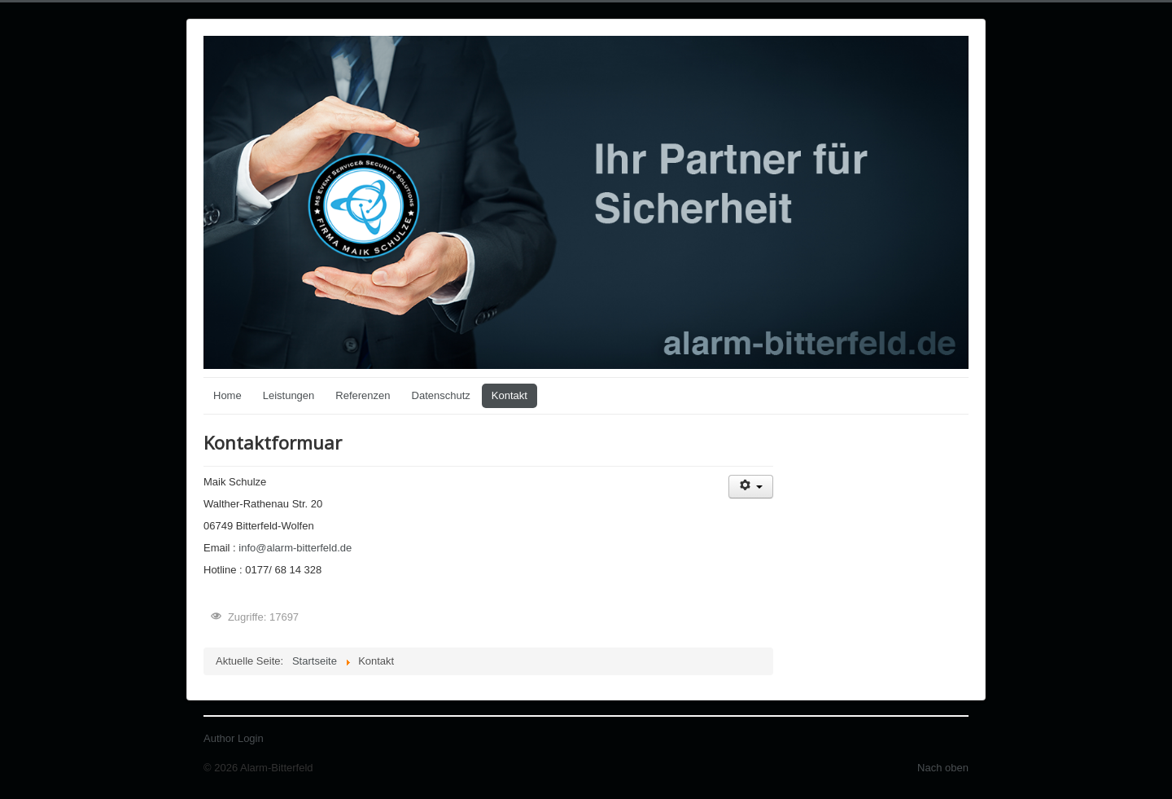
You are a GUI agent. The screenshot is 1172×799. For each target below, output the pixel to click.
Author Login (233, 738)
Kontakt (509, 395)
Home (227, 395)
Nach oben (943, 768)
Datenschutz (441, 395)
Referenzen (362, 395)
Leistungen (289, 395)
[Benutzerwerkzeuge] (750, 486)
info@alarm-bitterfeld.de (295, 548)
